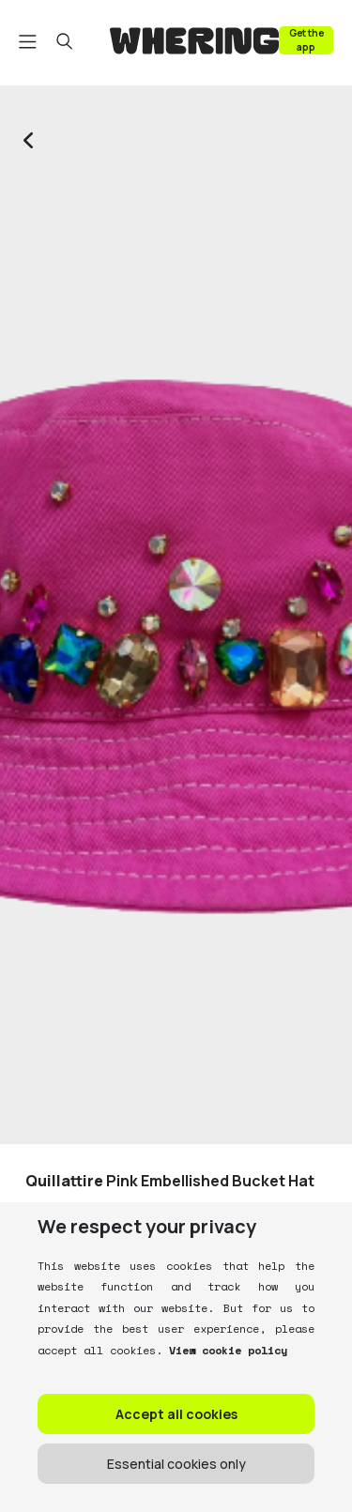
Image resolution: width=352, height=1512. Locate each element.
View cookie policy (224, 1350)
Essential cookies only (176, 1464)
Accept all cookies (176, 1414)
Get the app (306, 39)
